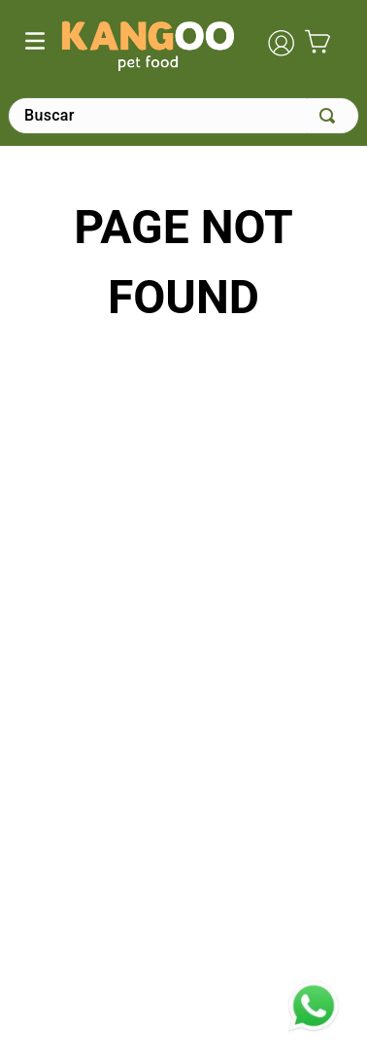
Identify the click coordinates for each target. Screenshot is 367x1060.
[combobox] (183, 115)
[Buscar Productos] (331, 115)
